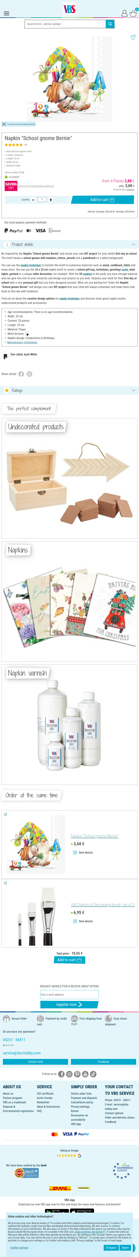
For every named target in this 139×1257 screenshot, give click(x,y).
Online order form (81, 1093)
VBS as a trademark (14, 1102)
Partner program (12, 1098)
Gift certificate (45, 1093)
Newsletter (43, 1102)
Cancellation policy (82, 1102)
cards (125, 269)
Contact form (35, 1061)
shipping (130, 189)
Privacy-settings (80, 1106)
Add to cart (102, 199)
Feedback (103, 1061)
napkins (87, 274)
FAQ (39, 1111)
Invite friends (44, 1098)
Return (75, 1111)
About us (8, 1093)
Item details (83, 852)
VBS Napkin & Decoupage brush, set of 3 (103, 904)
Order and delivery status (119, 1117)
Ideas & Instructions (48, 1106)
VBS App (76, 1124)
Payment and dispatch (84, 1098)
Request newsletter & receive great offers (69, 986)
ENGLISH (69, 1224)
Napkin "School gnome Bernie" (94, 836)
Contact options (114, 1113)
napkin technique (31, 265)
